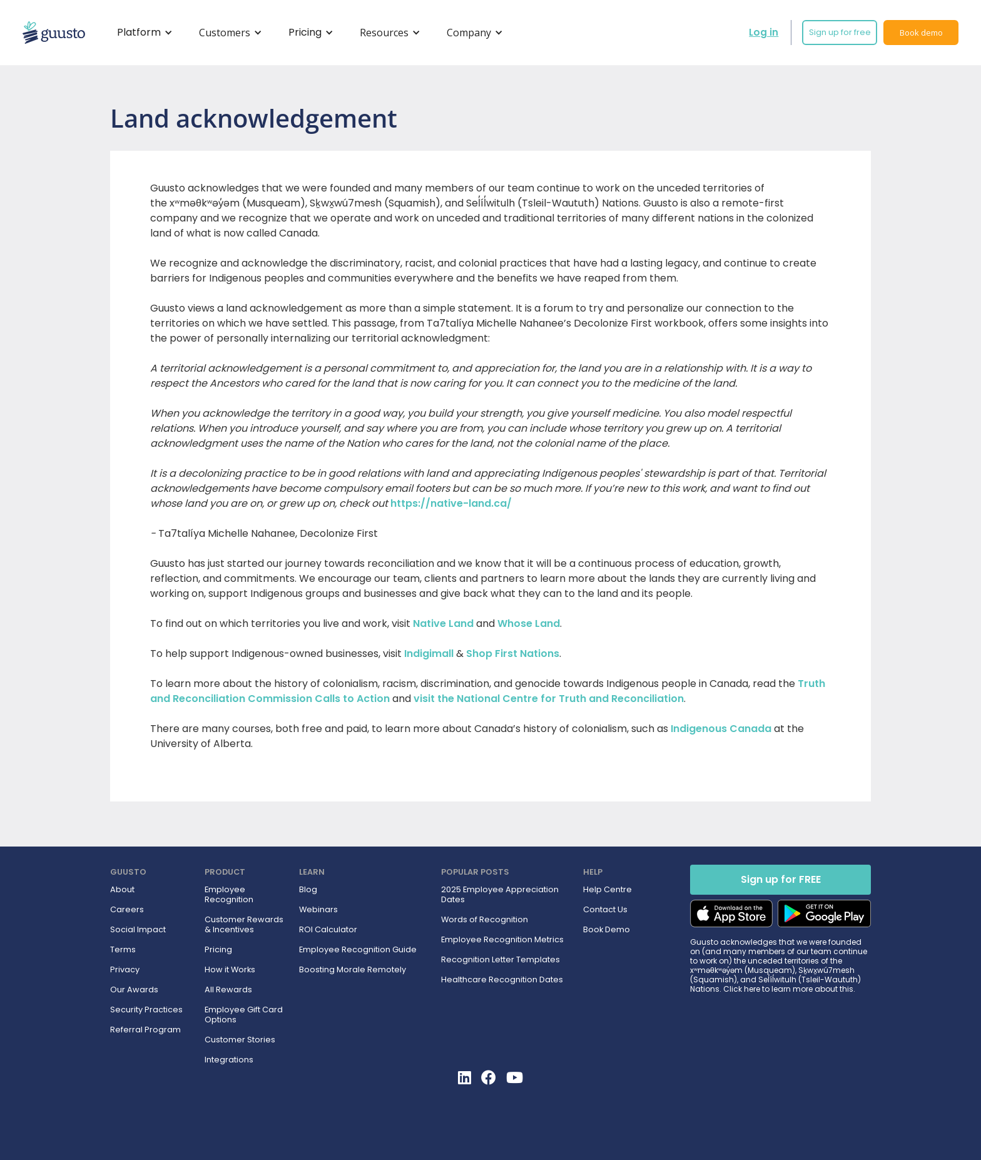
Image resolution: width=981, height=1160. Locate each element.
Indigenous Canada (721, 728)
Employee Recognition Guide (358, 950)
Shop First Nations (512, 653)
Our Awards (134, 990)
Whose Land (528, 623)
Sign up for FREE (781, 879)
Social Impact (138, 930)
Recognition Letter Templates (500, 960)
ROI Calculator (328, 930)
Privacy (125, 970)
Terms (123, 950)
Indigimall (429, 653)
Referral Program (145, 1030)
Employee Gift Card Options (244, 1015)
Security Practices (146, 1010)
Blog (308, 890)
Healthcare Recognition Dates (502, 980)
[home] (54, 32)
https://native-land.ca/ (451, 503)
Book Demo (606, 930)
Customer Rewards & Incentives (244, 925)
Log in (763, 32)
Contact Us (605, 910)
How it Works (230, 970)
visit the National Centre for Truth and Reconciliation (549, 698)
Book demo (921, 32)
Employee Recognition (229, 895)
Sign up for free (840, 32)
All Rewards (228, 990)
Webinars (318, 910)
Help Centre (607, 890)
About (122, 890)
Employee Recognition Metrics (502, 940)
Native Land (443, 623)
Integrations (229, 1060)
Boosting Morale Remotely (352, 970)
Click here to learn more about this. (789, 989)
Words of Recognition (484, 920)
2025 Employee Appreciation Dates (500, 895)
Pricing (218, 950)
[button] (142, 33)
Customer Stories (240, 1040)
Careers (127, 910)
